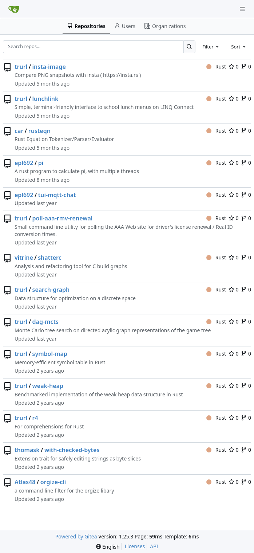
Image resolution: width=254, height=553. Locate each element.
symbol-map (49, 353)
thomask (27, 450)
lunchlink (45, 98)
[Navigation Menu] (243, 9)
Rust (216, 66)
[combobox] (211, 47)
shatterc (49, 257)
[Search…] (189, 46)
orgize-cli (53, 482)
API (154, 546)
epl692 (24, 162)
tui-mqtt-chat (57, 195)
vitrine (24, 257)
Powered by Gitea (76, 536)
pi (41, 162)
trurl (21, 66)
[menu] (108, 546)
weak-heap (47, 385)
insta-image (49, 66)
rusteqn (39, 130)
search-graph (51, 289)
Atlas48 (25, 482)
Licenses (135, 546)
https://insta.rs (120, 74)
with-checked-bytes (71, 450)
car (19, 130)
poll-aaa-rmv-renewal (62, 218)
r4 (35, 417)
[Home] (14, 9)
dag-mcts (45, 321)
